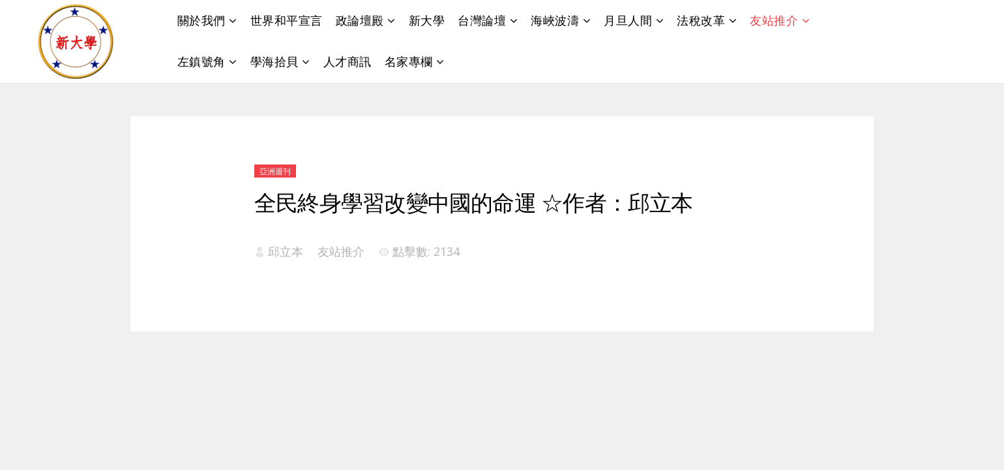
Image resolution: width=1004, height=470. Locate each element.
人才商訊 (347, 61)
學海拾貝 (274, 61)
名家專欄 (409, 61)
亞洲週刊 (275, 171)
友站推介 (774, 20)
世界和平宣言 (286, 20)
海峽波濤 (555, 20)
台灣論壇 (482, 20)
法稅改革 (701, 20)
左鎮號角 (201, 61)
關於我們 (201, 20)
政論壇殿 (360, 20)
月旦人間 (628, 20)
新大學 (427, 20)
